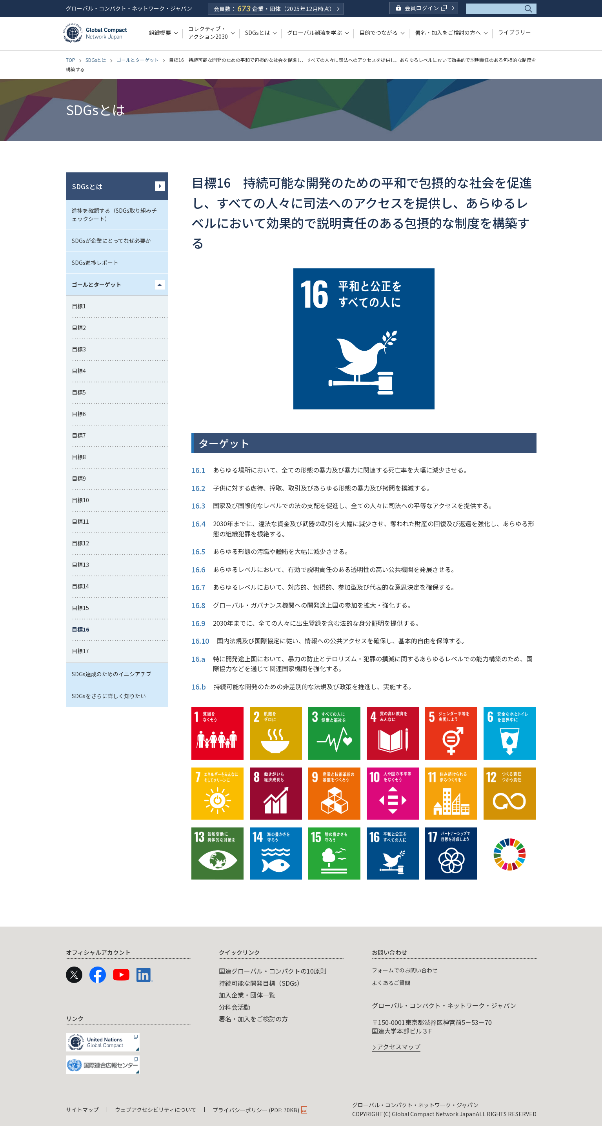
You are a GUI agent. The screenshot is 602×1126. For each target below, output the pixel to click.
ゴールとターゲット (137, 59)
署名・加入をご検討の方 (253, 1018)
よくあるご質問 (394, 982)
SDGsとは (257, 32)
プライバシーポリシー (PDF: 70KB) (256, 1110)
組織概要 (160, 32)
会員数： (274, 8)
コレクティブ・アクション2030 (208, 32)
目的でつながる (378, 32)
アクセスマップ (398, 1047)
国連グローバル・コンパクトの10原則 (272, 971)
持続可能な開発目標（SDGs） (261, 983)
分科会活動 (234, 1007)
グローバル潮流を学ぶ (314, 32)
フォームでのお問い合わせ (409, 969)
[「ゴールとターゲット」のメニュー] (160, 285)
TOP (70, 59)
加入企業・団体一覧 (247, 994)
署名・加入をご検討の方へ (448, 32)
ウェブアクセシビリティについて (155, 1109)
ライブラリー (514, 32)
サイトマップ (82, 1109)
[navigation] (301, 1010)
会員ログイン (425, 8)
